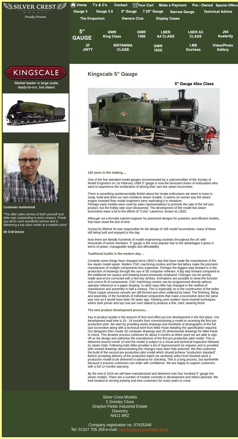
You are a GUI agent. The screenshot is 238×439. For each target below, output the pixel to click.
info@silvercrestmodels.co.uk (144, 430)
